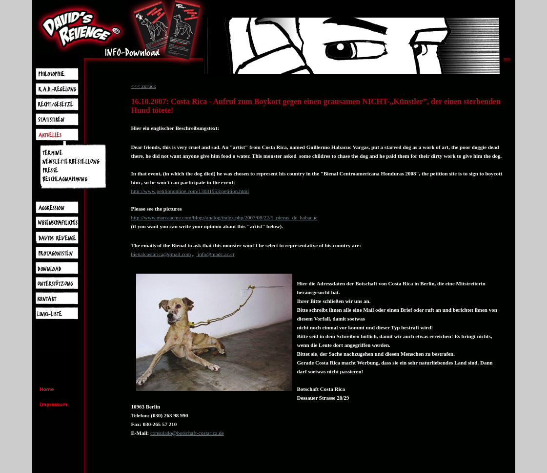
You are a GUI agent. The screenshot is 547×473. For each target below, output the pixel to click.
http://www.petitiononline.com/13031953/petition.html (190, 191)
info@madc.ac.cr (215, 254)
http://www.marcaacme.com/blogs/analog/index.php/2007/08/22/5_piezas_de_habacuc (224, 217)
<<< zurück (143, 86)
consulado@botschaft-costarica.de (187, 433)
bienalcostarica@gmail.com (161, 254)
